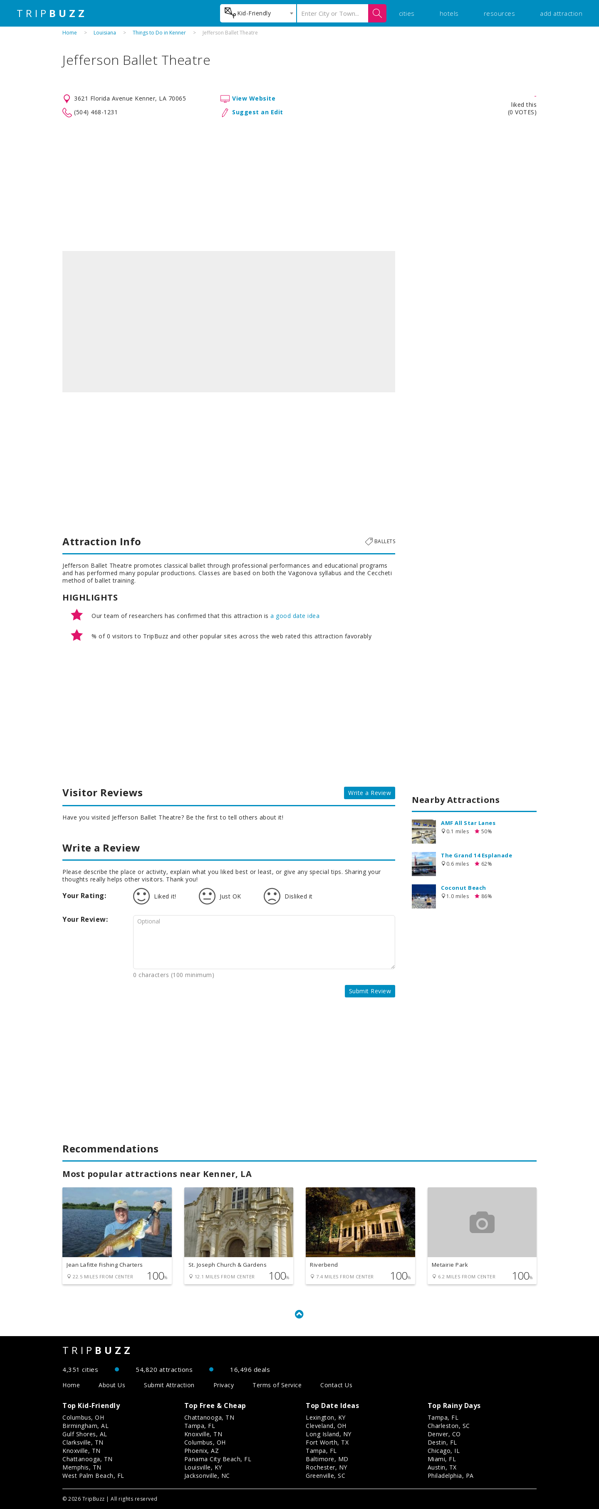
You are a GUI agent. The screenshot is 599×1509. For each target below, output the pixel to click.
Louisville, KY (203, 1467)
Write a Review (369, 793)
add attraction (561, 13)
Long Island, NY (328, 1434)
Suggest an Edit (257, 112)
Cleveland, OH (326, 1426)
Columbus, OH (83, 1417)
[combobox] (258, 13)
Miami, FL (442, 1459)
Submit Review (370, 991)
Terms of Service (277, 1385)
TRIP (52, 13)
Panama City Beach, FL (218, 1459)
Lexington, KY (326, 1417)
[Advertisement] (299, 184)
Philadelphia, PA (451, 1475)
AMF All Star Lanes (468, 823)
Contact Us (336, 1385)
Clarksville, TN (83, 1442)
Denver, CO (444, 1434)
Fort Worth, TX (327, 1442)
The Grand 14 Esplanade (476, 855)
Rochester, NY (326, 1467)
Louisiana (105, 32)
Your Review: (85, 919)
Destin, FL (442, 1442)
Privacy (223, 1385)
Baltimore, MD (327, 1459)
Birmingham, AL (85, 1426)
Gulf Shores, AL (84, 1434)
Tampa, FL (199, 1426)
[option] (228, 321)
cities (407, 13)
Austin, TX (442, 1467)
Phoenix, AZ (201, 1451)
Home (69, 32)
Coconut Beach (463, 887)
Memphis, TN (81, 1467)
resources (499, 13)
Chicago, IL (444, 1451)
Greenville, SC (325, 1475)
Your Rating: (84, 895)
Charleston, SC (449, 1426)
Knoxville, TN (81, 1451)
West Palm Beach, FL (93, 1475)
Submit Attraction (169, 1385)
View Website (253, 98)
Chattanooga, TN (87, 1459)
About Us (112, 1385)
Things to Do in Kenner (159, 32)
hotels (449, 13)
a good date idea (294, 616)
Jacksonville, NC (207, 1475)
